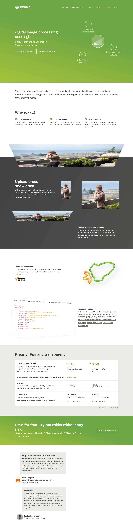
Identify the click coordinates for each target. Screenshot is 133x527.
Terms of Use (102, 407)
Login (98, 7)
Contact (65, 7)
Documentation (77, 7)
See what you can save (47, 51)
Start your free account (25, 51)
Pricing (89, 7)
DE (114, 7)
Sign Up (107, 7)
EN (117, 7)
